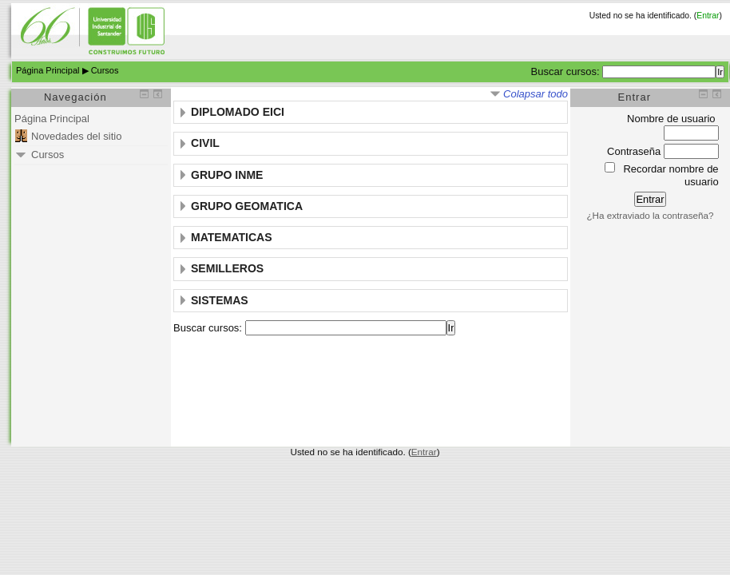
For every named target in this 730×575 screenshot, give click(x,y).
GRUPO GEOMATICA (247, 206)
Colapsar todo (535, 94)
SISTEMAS (219, 300)
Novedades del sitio (76, 136)
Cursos (105, 70)
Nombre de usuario (671, 119)
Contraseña (634, 151)
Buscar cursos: (567, 71)
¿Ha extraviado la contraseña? (649, 215)
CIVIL (205, 143)
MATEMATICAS (231, 237)
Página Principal (48, 70)
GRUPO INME (227, 175)
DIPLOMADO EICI (237, 111)
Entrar (707, 15)
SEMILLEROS (227, 268)
